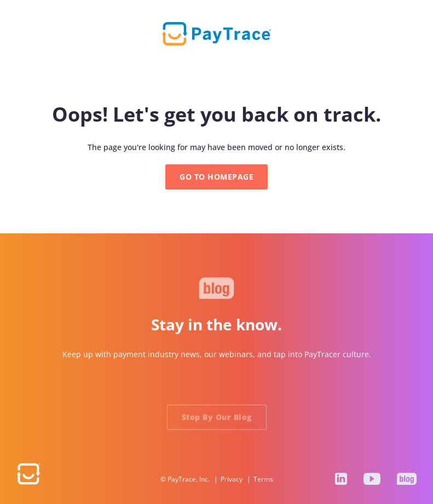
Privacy (232, 479)
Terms (263, 479)
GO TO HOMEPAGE (216, 176)
